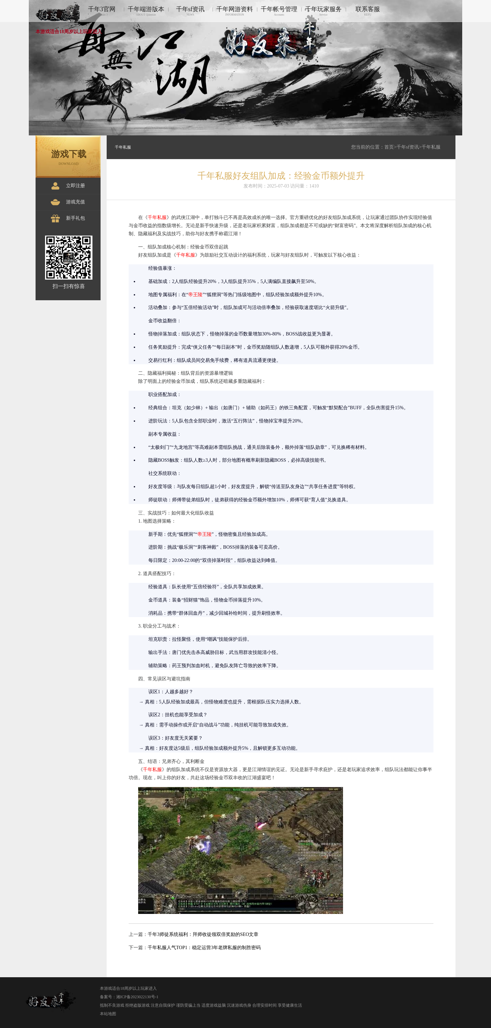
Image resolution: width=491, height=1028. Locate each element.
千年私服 (431, 147)
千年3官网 (102, 11)
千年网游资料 (235, 11)
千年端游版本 (146, 11)
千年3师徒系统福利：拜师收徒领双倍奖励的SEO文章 (203, 934)
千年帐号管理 (279, 11)
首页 (389, 147)
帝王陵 (195, 294)
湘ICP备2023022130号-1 (137, 996)
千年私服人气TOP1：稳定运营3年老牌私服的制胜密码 (204, 947)
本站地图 (108, 1013)
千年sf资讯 (190, 11)
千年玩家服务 (323, 11)
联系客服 (368, 11)
